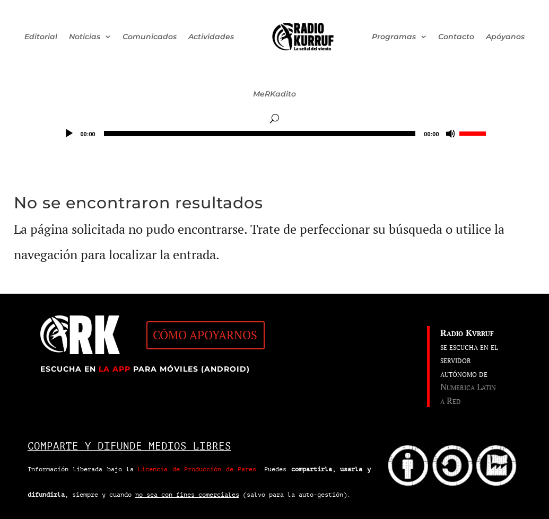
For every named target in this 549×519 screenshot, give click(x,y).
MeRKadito (274, 94)
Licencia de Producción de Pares (197, 469)
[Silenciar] (451, 133)
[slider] (260, 133)
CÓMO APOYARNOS (205, 335)
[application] (274, 133)
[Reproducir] (69, 133)
